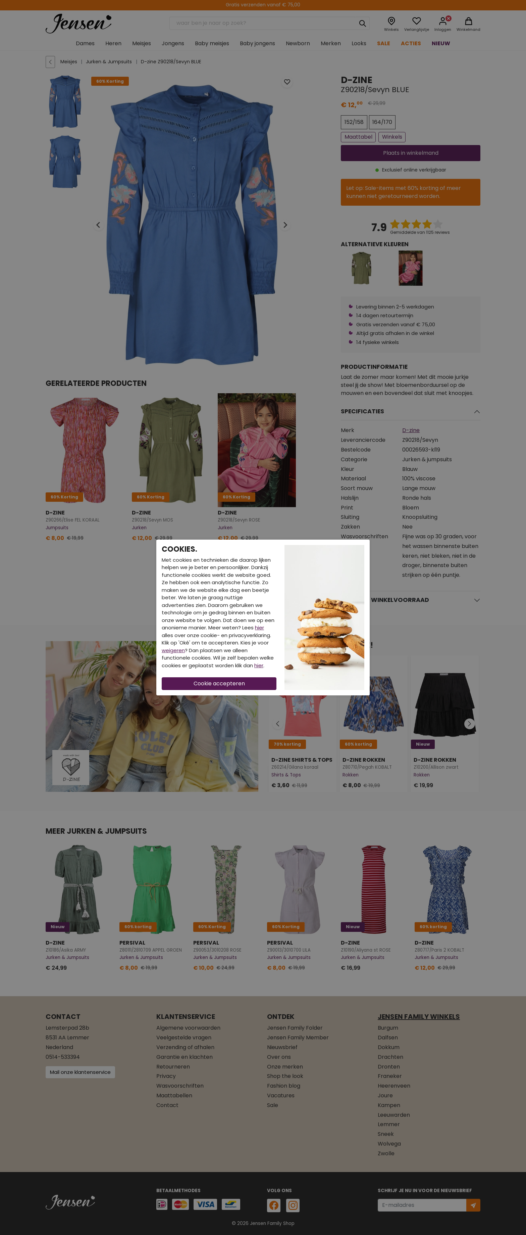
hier (259, 627)
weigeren (173, 650)
